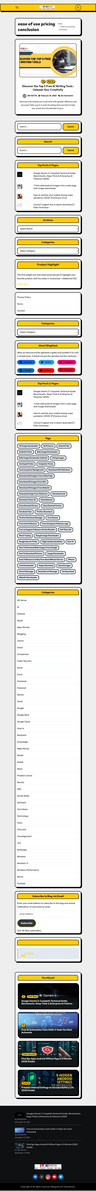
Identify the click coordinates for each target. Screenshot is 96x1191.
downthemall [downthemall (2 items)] (46, 501)
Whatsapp (22, 851)
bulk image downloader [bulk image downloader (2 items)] (47, 453)
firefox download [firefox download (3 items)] (44, 513)
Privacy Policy (24, 298)
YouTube (21, 884)
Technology (22, 817)
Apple (20, 621)
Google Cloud (23, 722)
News (19, 770)
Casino (20, 641)
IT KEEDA (48, 943)
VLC (19, 844)
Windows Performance (28, 871)
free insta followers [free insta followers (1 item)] (28, 525)
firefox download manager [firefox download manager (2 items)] (31, 519)
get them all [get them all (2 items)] (65, 531)
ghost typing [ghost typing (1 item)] (25, 537)
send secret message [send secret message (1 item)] (47, 572)
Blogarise (55, 1188)
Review (20, 783)
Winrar (20, 877)
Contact (21, 311)
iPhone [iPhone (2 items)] (71, 560)
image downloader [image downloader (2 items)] (55, 554)
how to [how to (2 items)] (71, 542)
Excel (19, 675)
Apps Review (23, 628)
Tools (19, 824)
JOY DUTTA (30, 96)
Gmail (20, 702)
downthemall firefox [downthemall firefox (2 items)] (52, 507)
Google (20, 709)
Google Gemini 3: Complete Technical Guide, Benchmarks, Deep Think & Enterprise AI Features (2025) (55, 177)
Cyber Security (24, 662)
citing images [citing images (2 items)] (58, 459)
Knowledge (22, 743)
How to (51, 82)
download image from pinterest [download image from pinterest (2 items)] (33, 495)
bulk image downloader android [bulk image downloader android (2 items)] (33, 459)
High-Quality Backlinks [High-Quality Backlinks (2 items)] (52, 542)
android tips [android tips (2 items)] (64, 447)
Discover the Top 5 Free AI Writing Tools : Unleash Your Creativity (48, 88)
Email (20, 668)
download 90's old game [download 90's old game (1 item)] (59, 471)
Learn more (22, 285)
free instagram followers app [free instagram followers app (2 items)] (55, 525)
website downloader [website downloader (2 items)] (28, 578)
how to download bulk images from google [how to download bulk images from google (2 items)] (38, 548)
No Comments (67, 96)
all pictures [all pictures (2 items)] (48, 447)
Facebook (21, 682)
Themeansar (69, 1188)
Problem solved (24, 776)
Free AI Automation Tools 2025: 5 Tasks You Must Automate (46, 1032)
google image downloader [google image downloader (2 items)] (47, 537)
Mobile (20, 756)
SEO (19, 790)
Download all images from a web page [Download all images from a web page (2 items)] (36, 477)
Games (20, 695)
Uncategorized (24, 837)
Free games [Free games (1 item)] (53, 519)
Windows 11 (22, 864)
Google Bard (23, 716)
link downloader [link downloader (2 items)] (26, 566)
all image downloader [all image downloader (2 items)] (28, 447)
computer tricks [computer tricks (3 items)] (45, 465)
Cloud (20, 648)
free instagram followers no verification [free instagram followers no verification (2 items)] (37, 531)
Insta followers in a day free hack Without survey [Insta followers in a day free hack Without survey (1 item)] (41, 560)
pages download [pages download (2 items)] (46, 566)
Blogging (21, 635)
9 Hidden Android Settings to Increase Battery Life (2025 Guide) (47, 1090)
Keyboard (21, 736)
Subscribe (26, 924)
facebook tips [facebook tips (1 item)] (25, 513)
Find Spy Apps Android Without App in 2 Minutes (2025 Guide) (46, 1061)
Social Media (23, 797)
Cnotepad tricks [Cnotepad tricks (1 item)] (26, 465)
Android (21, 615)
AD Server (22, 601)
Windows (21, 857)
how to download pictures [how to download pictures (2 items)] (30, 554)
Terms (20, 305)
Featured (21, 689)
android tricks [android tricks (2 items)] (25, 453)
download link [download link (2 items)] (58, 495)
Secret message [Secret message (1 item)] (26, 572)
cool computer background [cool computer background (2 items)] (31, 471)
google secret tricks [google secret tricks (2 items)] (28, 542)
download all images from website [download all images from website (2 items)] (34, 489)
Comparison (23, 655)
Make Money (23, 749)
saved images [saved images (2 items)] (64, 566)
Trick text (21, 830)
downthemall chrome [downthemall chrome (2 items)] (28, 507)
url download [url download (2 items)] (68, 572)
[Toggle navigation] (17, 7)
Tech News (22, 810)
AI (43, 82)
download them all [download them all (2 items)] (27, 501)
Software (21, 803)
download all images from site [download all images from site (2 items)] (32, 483)
